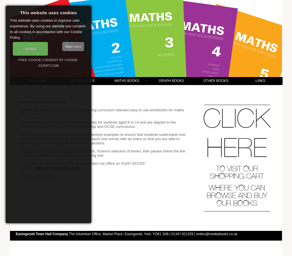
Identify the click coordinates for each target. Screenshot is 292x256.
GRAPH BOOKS (171, 81)
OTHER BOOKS (215, 81)
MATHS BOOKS (126, 81)
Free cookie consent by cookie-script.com (48, 62)
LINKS (260, 81)
